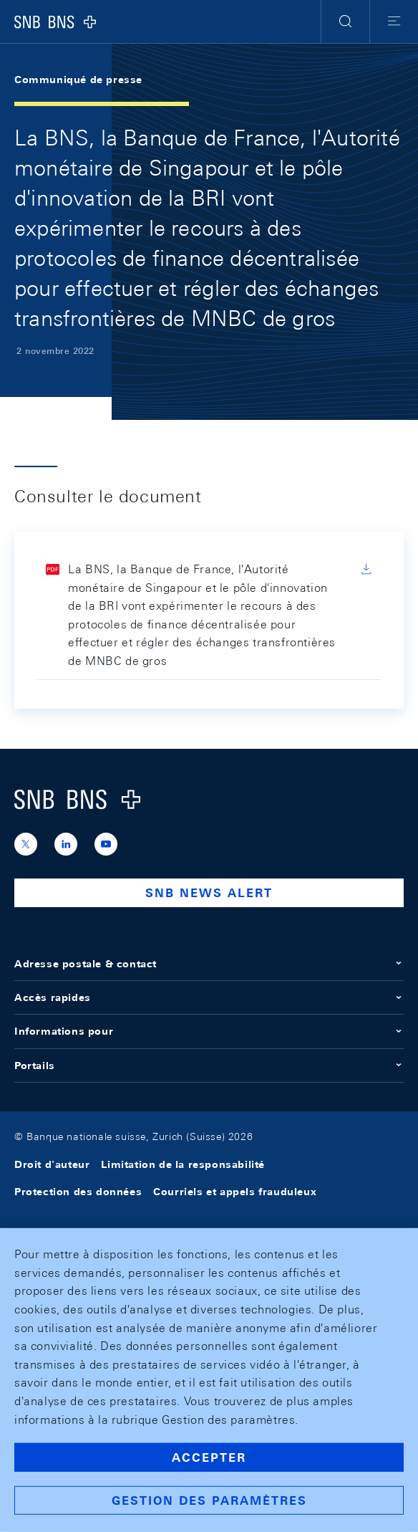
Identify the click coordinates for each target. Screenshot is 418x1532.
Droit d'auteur (51, 1164)
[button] (345, 21)
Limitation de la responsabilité (183, 1164)
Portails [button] (209, 1065)
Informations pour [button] (209, 1031)
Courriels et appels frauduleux (234, 1191)
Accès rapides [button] (209, 997)
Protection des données (78, 1191)
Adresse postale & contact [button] (209, 964)
